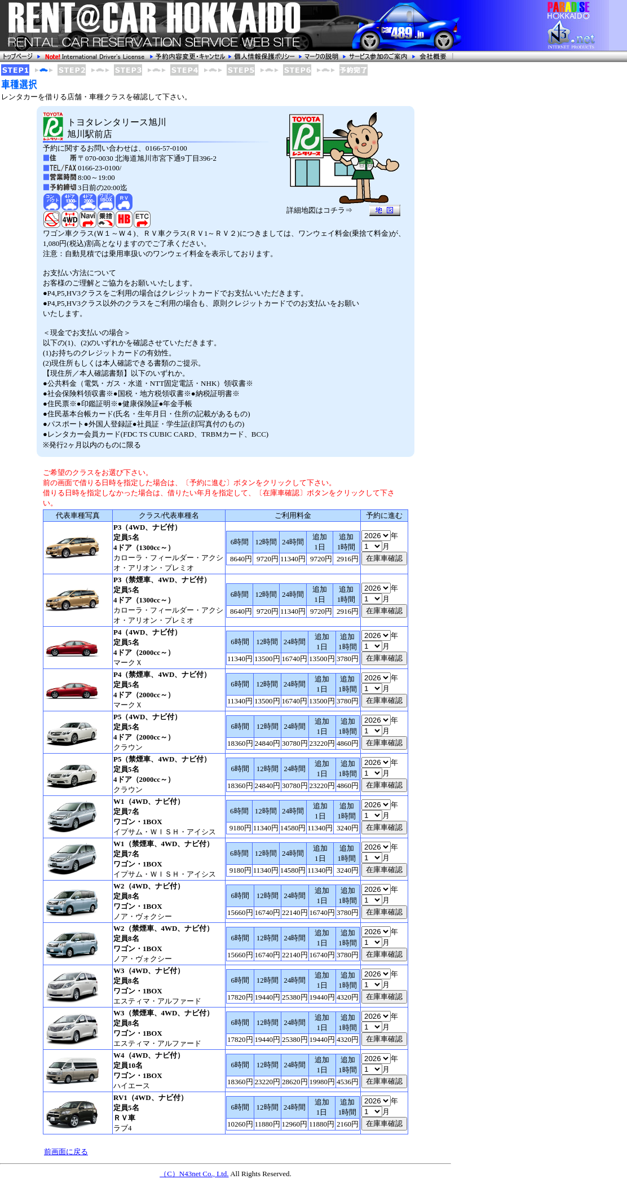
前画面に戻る (66, 1151)
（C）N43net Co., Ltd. (194, 1173)
